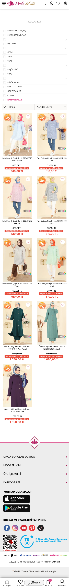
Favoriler (20, 582)
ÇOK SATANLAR (14, 91)
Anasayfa (7, 582)
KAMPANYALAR (14, 99)
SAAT (9, 61)
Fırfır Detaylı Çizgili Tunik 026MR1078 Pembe (17, 222)
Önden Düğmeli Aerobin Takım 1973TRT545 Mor (17, 410)
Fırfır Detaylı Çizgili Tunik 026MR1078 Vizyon (17, 285)
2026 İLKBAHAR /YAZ (16, 35)
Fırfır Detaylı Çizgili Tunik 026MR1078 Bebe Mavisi (17, 159)
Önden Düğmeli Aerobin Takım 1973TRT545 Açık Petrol (17, 347)
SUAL (9, 73)
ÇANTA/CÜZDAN (14, 86)
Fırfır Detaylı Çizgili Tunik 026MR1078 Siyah (52, 222)
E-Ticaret (24, 571)
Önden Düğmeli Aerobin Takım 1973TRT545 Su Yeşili (52, 347)
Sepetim (48, 582)
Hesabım (62, 582)
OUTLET (10, 95)
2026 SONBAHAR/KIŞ (16, 30)
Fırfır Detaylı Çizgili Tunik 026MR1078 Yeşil (52, 285)
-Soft (16, 571)
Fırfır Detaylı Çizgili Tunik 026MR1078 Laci (52, 159)
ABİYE (9, 56)
